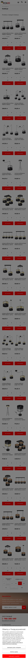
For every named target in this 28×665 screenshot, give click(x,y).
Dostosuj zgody (14, 651)
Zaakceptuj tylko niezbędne (14, 647)
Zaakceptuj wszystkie (14, 656)
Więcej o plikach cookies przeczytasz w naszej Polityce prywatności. (12, 643)
